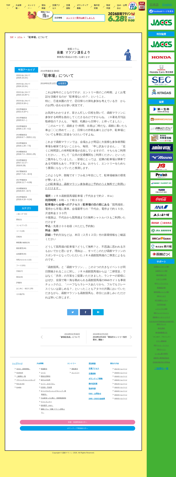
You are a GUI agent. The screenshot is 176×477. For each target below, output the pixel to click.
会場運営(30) (23, 303)
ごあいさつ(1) (23, 253)
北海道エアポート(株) (161, 266)
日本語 (154, 4)
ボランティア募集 (82, 6)
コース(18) (22, 274)
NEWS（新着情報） (25, 387)
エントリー (31, 6)
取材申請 (108, 6)
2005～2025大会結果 (99, 418)
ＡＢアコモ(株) (161, 279)
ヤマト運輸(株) (161, 341)
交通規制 (68, 6)
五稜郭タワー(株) (161, 271)
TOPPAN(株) (161, 304)
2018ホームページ (122, 391)
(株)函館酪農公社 (161, 332)
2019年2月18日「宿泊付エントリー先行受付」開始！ (110, 338)
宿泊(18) (20, 336)
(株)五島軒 (161, 328)
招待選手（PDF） (49, 427)
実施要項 (45, 387)
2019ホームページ (122, 395)
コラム (22, 37)
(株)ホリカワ (161, 296)
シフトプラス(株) (161, 309)
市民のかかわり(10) (24, 312)
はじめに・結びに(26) (25, 352)
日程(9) (20, 282)
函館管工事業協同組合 (161, 358)
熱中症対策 (97, 6)
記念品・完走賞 (48, 406)
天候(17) (20, 329)
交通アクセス (56, 6)
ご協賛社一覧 (22, 395)
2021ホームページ (122, 402)
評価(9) (20, 343)
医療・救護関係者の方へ (119, 444)
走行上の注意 (47, 398)
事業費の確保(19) (25, 289)
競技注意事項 (47, 395)
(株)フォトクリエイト (161, 313)
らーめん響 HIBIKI (161, 354)
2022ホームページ (122, 406)
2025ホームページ (122, 417)
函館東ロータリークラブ (161, 317)
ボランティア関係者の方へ (119, 451)
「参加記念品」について (62, 336)
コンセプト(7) (23, 267)
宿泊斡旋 (43, 6)
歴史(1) (20, 260)
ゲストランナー (48, 424)
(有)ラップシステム (161, 283)
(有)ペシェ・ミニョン (161, 345)
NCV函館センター (161, 300)
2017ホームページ (122, 387)
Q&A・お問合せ (122, 6)
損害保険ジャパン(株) (161, 292)
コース (44, 391)
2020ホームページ (122, 398)
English (19, 409)
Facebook (21, 391)
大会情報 (18, 6)
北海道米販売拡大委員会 (161, 362)
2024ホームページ (122, 413)
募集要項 (76, 387)
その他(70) (22, 361)
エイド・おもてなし (50, 402)
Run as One (22, 405)
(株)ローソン (161, 349)
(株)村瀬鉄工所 (161, 275)
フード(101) (22, 321)
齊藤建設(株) (161, 288)
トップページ (19, 382)
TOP (8, 5)
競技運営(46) (23, 296)
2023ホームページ (122, 410)
